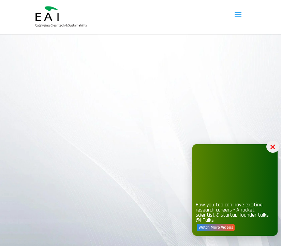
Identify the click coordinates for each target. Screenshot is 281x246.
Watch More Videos (215, 227)
